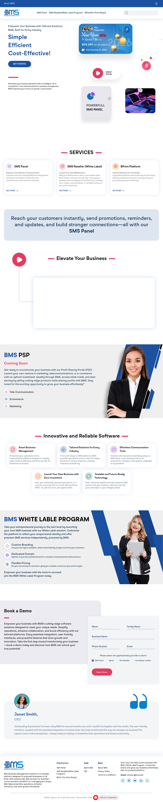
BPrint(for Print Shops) (95, 13)
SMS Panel (42, 13)
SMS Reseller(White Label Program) (66, 13)
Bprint (111, 660)
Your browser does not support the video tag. (51, 287)
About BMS (9, 4)
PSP (85, 771)
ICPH (90, 798)
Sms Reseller (125, 660)
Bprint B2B (88, 767)
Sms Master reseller (143, 660)
